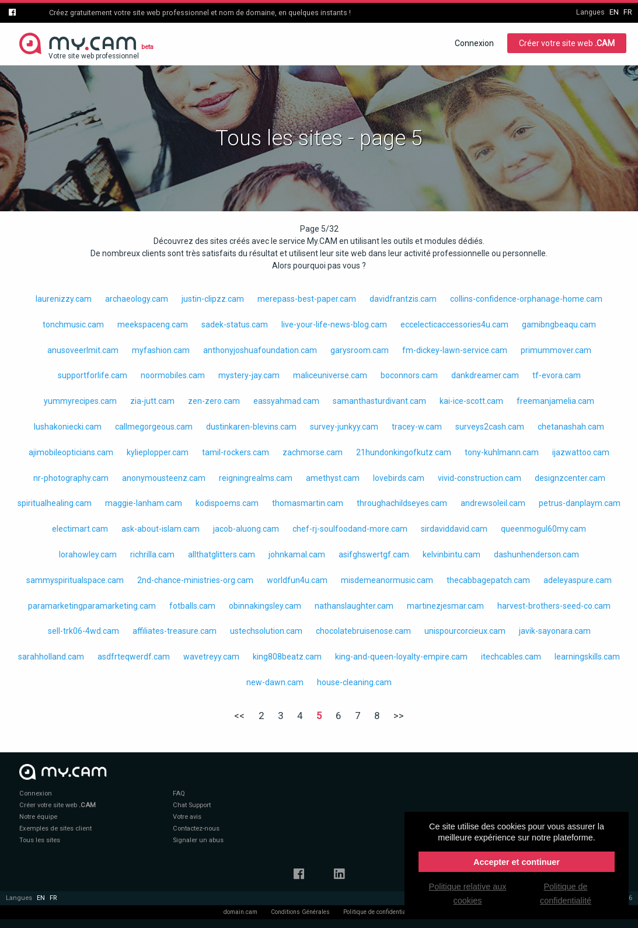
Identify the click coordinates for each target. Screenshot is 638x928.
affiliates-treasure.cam (175, 631)
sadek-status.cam (234, 324)
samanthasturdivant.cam (379, 401)
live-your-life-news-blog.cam (334, 324)
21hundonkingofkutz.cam (403, 452)
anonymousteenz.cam (163, 478)
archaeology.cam (136, 298)
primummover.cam (556, 350)
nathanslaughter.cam (354, 605)
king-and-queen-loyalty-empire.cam (401, 656)
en (614, 12)
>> (398, 715)
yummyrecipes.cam (80, 401)
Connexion (474, 43)
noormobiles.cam (173, 375)
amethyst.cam (333, 478)
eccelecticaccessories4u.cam (454, 324)
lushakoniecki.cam (68, 426)
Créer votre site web (567, 43)
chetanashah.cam (571, 426)
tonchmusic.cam (73, 324)
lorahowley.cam (88, 554)
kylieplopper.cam (158, 452)
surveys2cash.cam (489, 426)
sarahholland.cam (51, 656)
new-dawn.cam (275, 682)
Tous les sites (39, 840)
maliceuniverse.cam (330, 375)
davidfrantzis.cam (403, 298)
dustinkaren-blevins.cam (251, 426)
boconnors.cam (409, 375)
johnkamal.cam (297, 554)
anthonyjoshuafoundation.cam (260, 350)
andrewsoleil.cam (493, 503)
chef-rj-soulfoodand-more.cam (349, 528)
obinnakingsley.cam (265, 605)
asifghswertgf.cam (374, 554)
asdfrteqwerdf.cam (133, 656)
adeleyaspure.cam (577, 580)
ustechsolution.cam (266, 631)
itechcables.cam (511, 656)
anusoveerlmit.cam (82, 350)
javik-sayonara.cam (555, 631)
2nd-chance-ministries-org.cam (195, 580)
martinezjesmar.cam (445, 605)
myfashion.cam (161, 350)
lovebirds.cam (398, 478)
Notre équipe (38, 817)
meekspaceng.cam (152, 324)
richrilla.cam (152, 554)
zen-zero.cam (214, 401)
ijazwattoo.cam (580, 452)
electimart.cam (80, 528)
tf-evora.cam (556, 375)
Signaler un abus (198, 840)
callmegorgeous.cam (154, 426)
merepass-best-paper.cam (306, 298)
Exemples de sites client (55, 828)
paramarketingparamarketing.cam (92, 605)
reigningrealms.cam (255, 478)
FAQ (179, 793)
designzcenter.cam (570, 478)
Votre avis (187, 817)
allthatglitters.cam (221, 554)
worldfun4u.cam (297, 580)
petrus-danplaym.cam (579, 503)
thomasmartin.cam (307, 503)
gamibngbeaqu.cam (559, 324)
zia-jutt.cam (152, 401)
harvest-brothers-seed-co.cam (554, 605)
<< (239, 715)
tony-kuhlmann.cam (502, 452)
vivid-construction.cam (479, 478)
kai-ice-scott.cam (471, 401)
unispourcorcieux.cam (464, 631)
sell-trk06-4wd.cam (83, 631)
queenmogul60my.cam (543, 528)
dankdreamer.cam (485, 375)
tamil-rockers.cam (235, 452)
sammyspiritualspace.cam (75, 580)
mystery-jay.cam (249, 375)
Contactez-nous (196, 828)
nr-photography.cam (71, 478)
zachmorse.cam (313, 452)
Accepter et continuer (516, 862)
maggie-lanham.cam (143, 503)
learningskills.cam (587, 656)
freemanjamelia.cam (555, 401)
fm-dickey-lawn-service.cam (454, 350)
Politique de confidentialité (378, 912)
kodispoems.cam (227, 503)
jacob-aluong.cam (246, 528)
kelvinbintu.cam (451, 554)
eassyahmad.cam (286, 401)
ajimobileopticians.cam (71, 452)
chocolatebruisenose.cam (363, 631)
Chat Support (192, 805)
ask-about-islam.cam (160, 528)
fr (627, 12)
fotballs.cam (192, 605)
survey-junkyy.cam (344, 426)
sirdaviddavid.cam (454, 528)
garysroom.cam (359, 350)
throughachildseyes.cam (402, 503)
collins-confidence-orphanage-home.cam (526, 298)
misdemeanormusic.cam (387, 580)
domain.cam (240, 912)
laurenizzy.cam (64, 298)
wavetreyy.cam (211, 656)
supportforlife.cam (92, 375)
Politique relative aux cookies (468, 893)
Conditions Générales (300, 912)
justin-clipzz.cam (213, 298)
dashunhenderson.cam (536, 554)
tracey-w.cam (417, 426)
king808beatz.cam (287, 656)
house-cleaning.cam (354, 682)
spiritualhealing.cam (55, 503)
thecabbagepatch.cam (488, 580)
